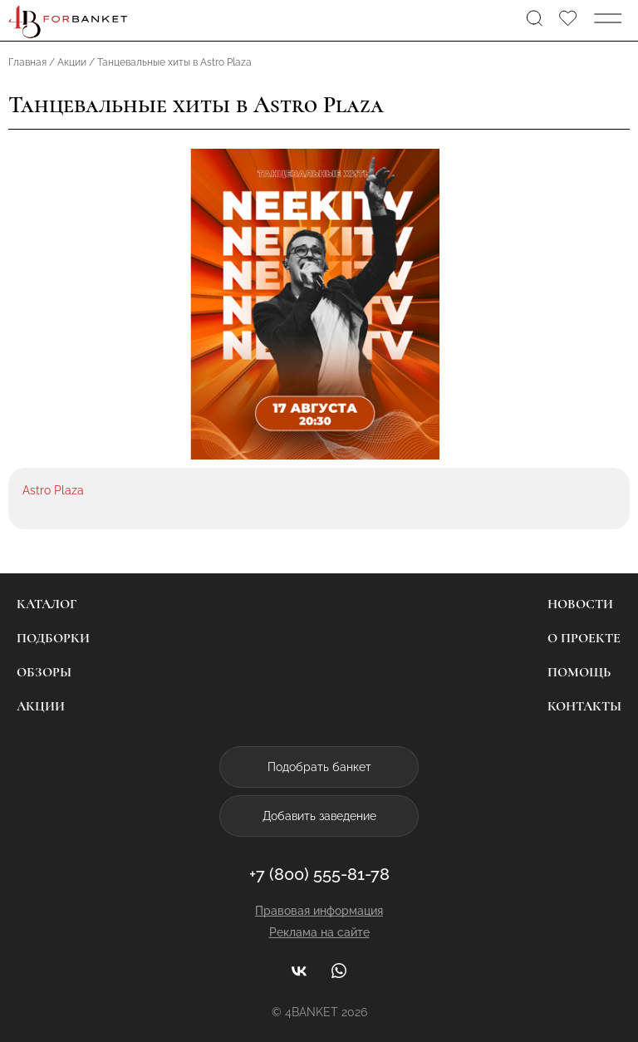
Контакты (584, 706)
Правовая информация (319, 910)
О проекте (584, 638)
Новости (580, 604)
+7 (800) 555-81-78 (319, 874)
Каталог (46, 604)
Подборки (53, 638)
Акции (41, 706)
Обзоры (44, 672)
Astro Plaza (53, 490)
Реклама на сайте (319, 932)
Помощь (579, 672)
